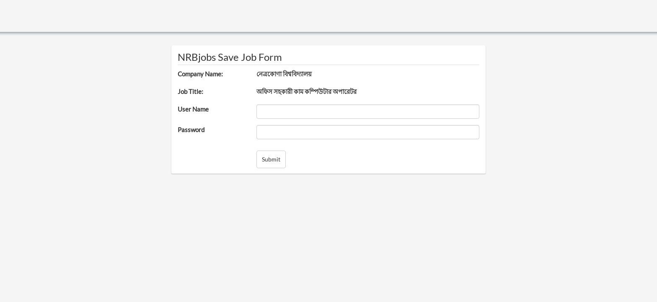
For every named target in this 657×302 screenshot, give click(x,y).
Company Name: (200, 74)
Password (191, 129)
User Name (193, 109)
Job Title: (190, 91)
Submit (271, 159)
